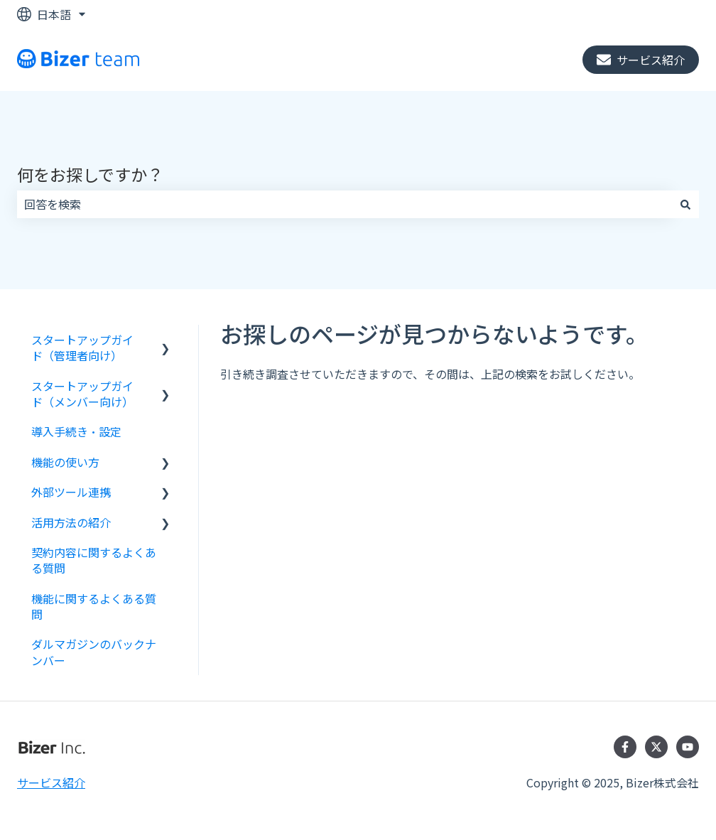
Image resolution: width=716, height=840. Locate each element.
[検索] (685, 203)
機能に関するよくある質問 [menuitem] (93, 606)
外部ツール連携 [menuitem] (71, 491)
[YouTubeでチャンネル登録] (687, 747)
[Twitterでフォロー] (656, 747)
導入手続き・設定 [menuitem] (76, 431)
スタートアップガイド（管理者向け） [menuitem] (82, 347)
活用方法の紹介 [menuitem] (71, 522)
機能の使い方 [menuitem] (65, 461)
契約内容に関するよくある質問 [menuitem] (93, 560)
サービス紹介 (641, 59)
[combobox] (344, 203)
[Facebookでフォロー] (625, 747)
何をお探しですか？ (90, 174)
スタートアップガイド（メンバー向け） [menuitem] (82, 393)
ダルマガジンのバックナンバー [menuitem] (93, 651)
